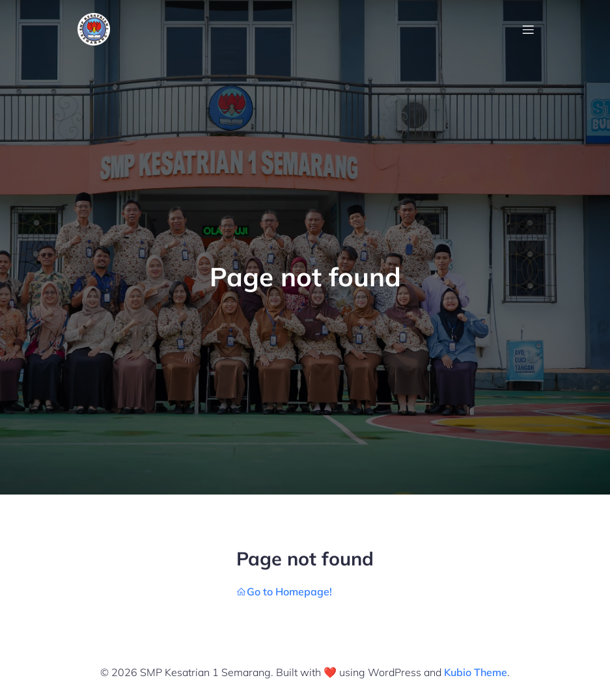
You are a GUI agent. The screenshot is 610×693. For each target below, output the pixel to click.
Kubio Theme (475, 672)
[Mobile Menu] (529, 29)
